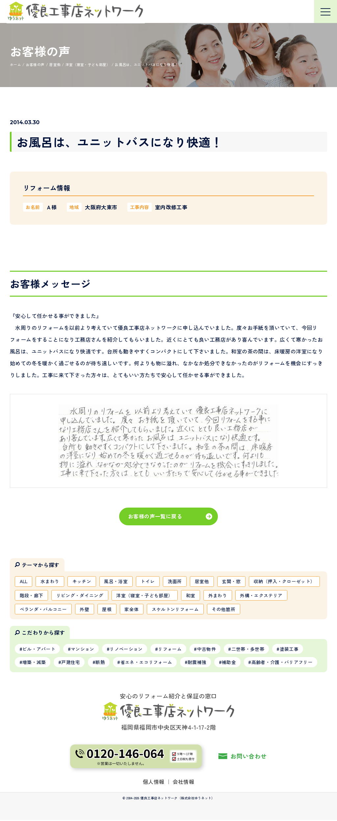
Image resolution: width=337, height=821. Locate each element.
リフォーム (171, 649)
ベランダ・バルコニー (99, 609)
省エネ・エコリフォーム (147, 663)
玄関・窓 (233, 581)
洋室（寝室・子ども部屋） (220, 595)
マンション (83, 649)
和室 (266, 595)
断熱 (101, 663)
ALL (24, 581)
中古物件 (207, 649)
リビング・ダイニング (154, 595)
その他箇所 (280, 609)
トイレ (149, 581)
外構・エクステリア (41, 609)
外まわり (293, 595)
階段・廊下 (106, 595)
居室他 (204, 581)
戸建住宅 (71, 663)
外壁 (140, 609)
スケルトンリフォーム (232, 609)
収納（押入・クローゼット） (50, 595)
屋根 (163, 609)
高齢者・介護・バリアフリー (284, 663)
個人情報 (154, 783)
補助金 (230, 663)
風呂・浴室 (117, 581)
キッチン (82, 581)
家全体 (188, 609)
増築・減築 (34, 663)
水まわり (50, 581)
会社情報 (183, 783)
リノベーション (126, 649)
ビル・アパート (38, 649)
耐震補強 (198, 663)
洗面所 (177, 581)
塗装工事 (290, 649)
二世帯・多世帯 (249, 649)
